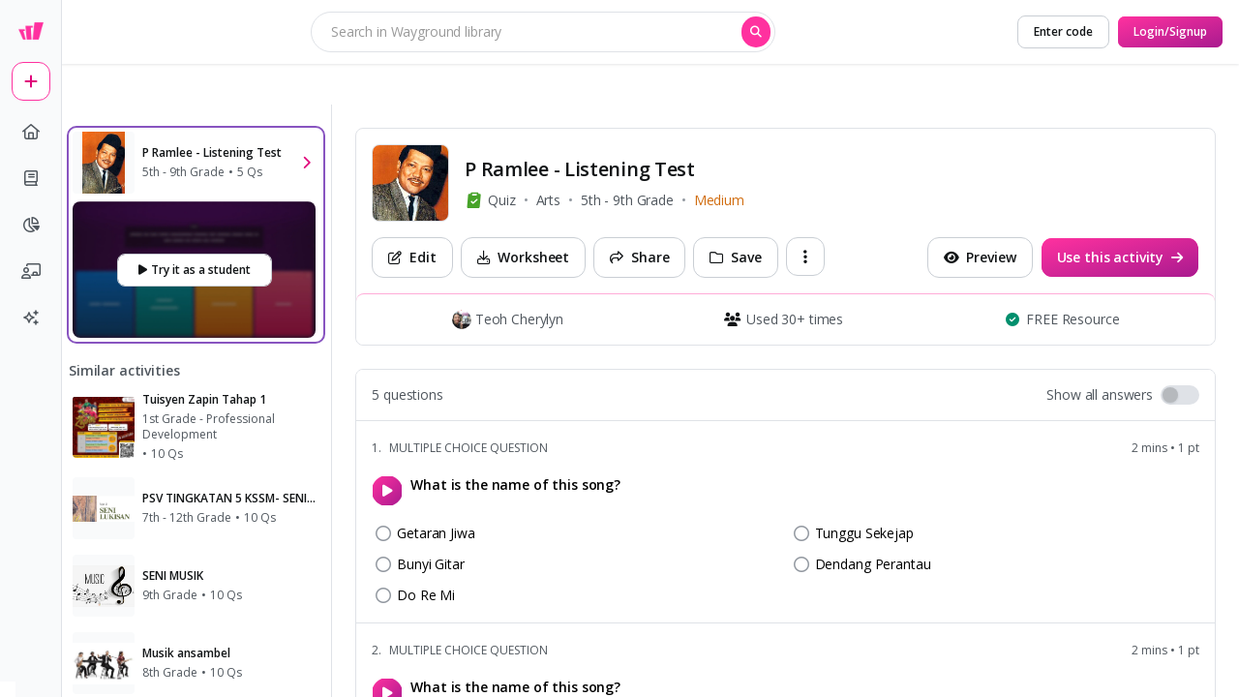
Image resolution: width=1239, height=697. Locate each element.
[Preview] (980, 257)
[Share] (639, 257)
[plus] (31, 81)
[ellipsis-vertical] (805, 256)
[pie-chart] (31, 224)
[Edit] (412, 257)
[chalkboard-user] (31, 271)
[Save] (735, 257)
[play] (387, 490)
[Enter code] (1063, 31)
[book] (31, 178)
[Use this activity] (1120, 257)
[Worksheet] (524, 257)
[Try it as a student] (194, 270)
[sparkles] (31, 317)
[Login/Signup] (1170, 31)
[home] (31, 131)
